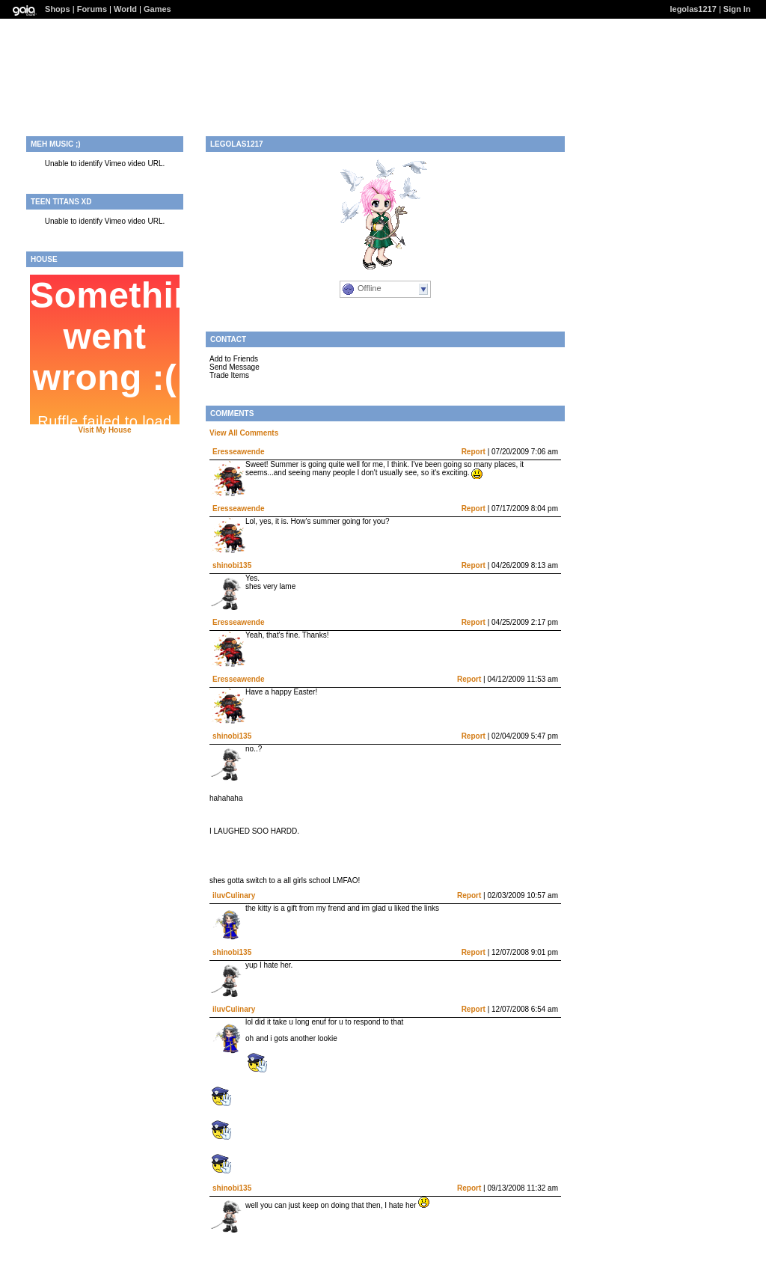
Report (473, 452)
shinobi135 (231, 565)
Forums (92, 8)
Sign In (737, 8)
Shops (57, 8)
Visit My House (105, 430)
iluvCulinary (233, 895)
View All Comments (243, 433)
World (125, 8)
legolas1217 (693, 8)
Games (157, 8)
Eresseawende (238, 452)
